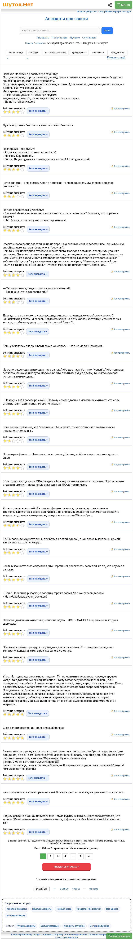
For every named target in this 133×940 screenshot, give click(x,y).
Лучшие (75, 37)
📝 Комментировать (119, 108)
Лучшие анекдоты (26, 926)
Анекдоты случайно (74, 926)
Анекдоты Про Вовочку (89, 909)
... (73, 856)
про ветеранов (79, 52)
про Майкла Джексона (55, 52)
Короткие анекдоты (17, 909)
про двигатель (118, 52)
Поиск (107, 30)
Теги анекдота (38, 110)
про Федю (33, 52)
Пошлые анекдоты (41, 909)
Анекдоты (43, 37)
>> (88, 856)
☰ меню (123, 5)
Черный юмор (64, 909)
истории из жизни (16, 915)
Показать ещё (116, 57)
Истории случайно (99, 926)
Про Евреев (112, 909)
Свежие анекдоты (119, 936)
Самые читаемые (50, 926)
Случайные (89, 37)
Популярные (60, 37)
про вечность (98, 52)
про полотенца (15, 52)
